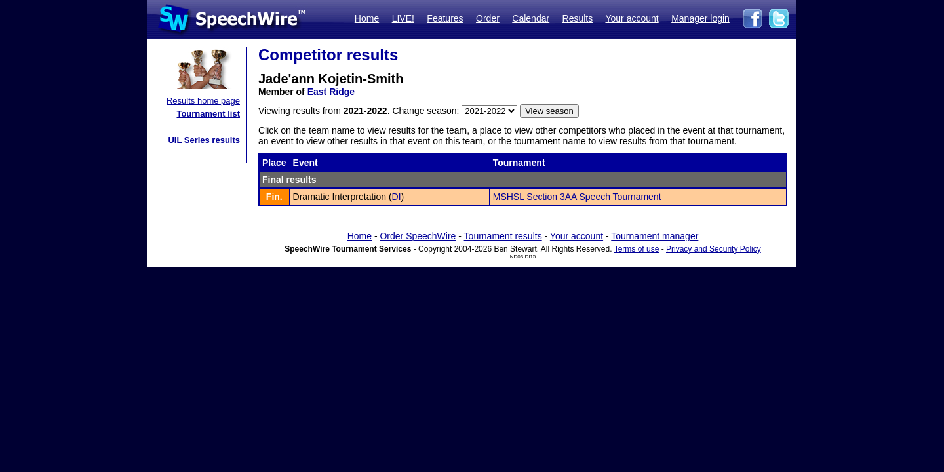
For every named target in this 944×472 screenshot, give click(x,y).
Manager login (700, 18)
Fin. (274, 196)
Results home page (203, 101)
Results (577, 18)
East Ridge (331, 92)
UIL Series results (204, 140)
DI (396, 196)
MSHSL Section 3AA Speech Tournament (577, 196)
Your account (631, 18)
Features (445, 18)
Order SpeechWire (418, 236)
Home (367, 18)
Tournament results (503, 236)
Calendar (530, 18)
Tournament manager (654, 236)
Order (488, 18)
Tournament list (208, 114)
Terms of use (636, 249)
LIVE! (403, 18)
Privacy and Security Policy (713, 249)
